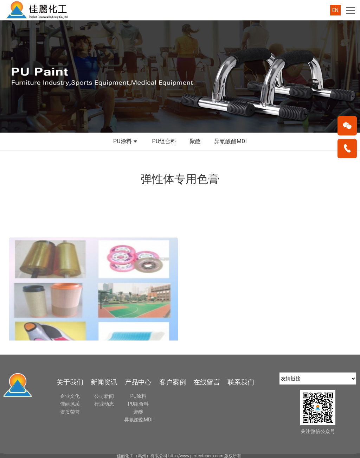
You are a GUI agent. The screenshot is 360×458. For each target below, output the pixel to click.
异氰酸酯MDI (230, 141)
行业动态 (104, 404)
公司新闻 (104, 396)
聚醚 (195, 141)
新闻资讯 (104, 382)
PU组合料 (164, 141)
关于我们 (70, 382)
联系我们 (240, 382)
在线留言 (206, 382)
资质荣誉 (70, 412)
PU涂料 (126, 141)
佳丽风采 (70, 404)
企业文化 (70, 396)
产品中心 (138, 382)
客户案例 (172, 382)
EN (335, 10)
